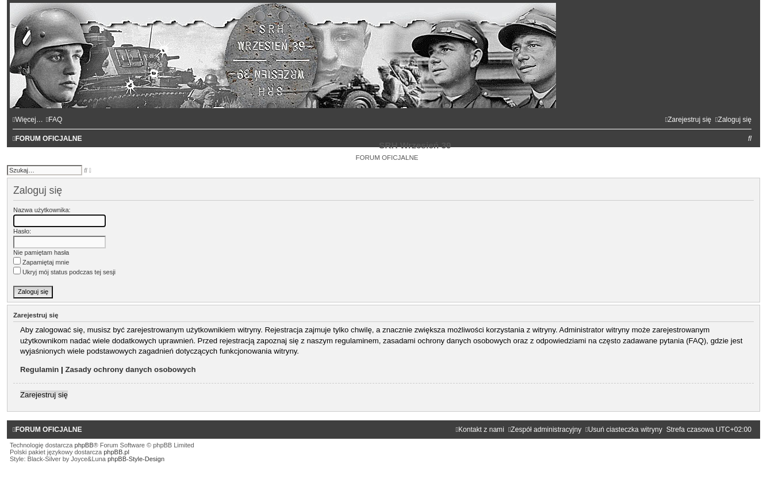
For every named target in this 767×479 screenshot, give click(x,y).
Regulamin (39, 369)
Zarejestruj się (44, 394)
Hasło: (22, 231)
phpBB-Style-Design (136, 458)
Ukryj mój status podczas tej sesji (64, 272)
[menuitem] (54, 120)
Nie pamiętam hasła (41, 252)
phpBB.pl (116, 452)
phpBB (84, 445)
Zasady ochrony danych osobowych (130, 369)
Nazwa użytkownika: (42, 209)
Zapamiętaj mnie (41, 262)
